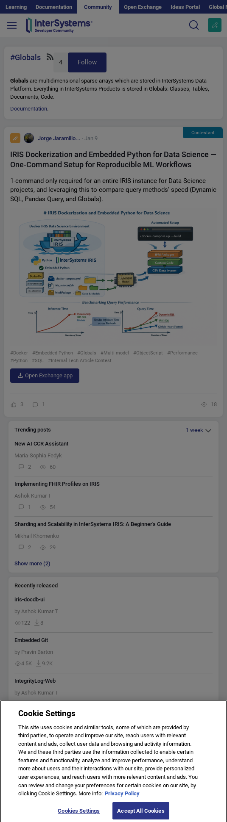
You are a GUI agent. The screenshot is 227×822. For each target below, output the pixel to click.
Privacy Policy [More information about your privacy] (122, 797)
